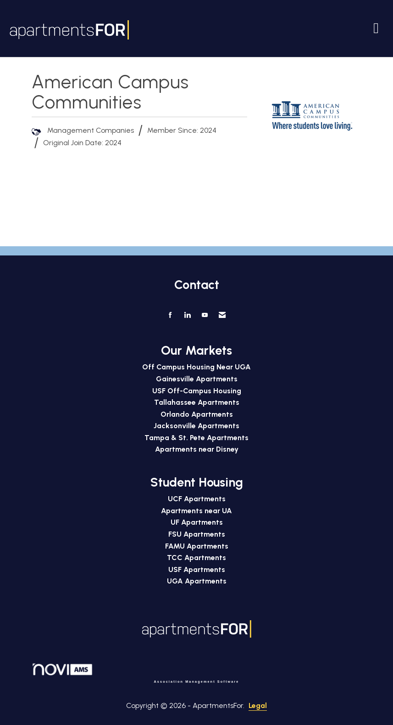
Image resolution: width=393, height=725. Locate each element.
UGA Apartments (197, 581)
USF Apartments (196, 569)
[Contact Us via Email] (222, 315)
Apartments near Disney (196, 449)
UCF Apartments (197, 498)
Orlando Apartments (197, 414)
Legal (258, 705)
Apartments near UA (196, 510)
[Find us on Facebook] (170, 315)
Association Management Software (135, 673)
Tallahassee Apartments (196, 402)
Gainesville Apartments (197, 378)
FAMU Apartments (196, 546)
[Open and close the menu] (257, 28)
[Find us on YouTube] (204, 315)
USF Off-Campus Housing (196, 390)
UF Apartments (197, 522)
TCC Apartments (196, 557)
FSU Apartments (196, 534)
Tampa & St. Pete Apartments (196, 437)
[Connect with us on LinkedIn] (187, 315)
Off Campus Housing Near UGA (196, 366)
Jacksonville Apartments (196, 425)
